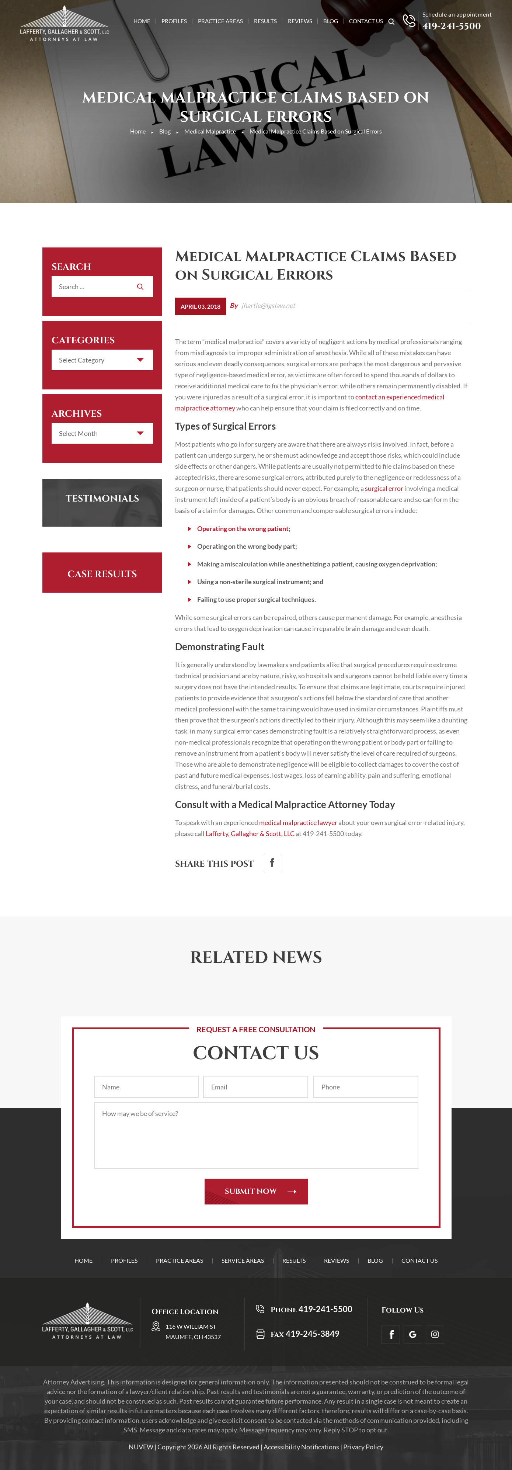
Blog (330, 21)
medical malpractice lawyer (298, 822)
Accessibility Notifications (301, 1447)
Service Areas (243, 1260)
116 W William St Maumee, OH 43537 (193, 1331)
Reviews (300, 21)
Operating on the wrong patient (243, 528)
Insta (435, 1334)
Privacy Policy (363, 1447)
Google (413, 1334)
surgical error (383, 488)
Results (265, 21)
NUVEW (141, 1447)
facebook (272, 863)
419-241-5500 (451, 26)
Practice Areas (220, 21)
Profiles (174, 21)
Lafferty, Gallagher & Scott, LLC (250, 833)
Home (141, 21)
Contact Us (366, 21)
